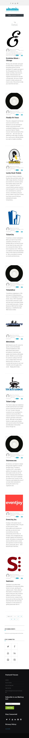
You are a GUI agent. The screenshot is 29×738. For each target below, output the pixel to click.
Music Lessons (19, 52)
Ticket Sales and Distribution (12, 113)
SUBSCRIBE (10, 707)
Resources (15, 55)
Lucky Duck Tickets (13, 173)
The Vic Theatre (8, 682)
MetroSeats (10, 342)
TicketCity (10, 234)
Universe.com (11, 460)
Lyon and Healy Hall (9, 685)
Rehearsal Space (17, 54)
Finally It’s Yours (12, 117)
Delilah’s (7, 680)
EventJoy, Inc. (11, 519)
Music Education (12, 52)
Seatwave (9, 581)
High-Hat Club (8, 688)
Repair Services (9, 55)
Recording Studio (9, 54)
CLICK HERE (7, 728)
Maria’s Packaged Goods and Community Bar (13, 691)
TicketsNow (10, 290)
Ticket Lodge (11, 401)
